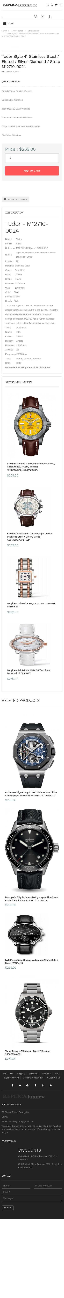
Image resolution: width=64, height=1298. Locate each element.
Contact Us (47, 5)
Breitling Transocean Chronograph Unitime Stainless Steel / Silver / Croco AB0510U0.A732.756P (30, 615)
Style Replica (33, 31)
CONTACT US (53, 1157)
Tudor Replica (17, 31)
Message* (32, 1277)
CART (56, 5)
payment (33, 1153)
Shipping (52, 5)
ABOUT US (8, 1153)
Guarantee (46, 1153)
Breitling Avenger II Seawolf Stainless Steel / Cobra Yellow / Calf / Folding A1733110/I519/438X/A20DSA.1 (31, 545)
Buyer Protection (11, 1157)
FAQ (57, 1153)
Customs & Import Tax (33, 1157)
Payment (61, 5)
